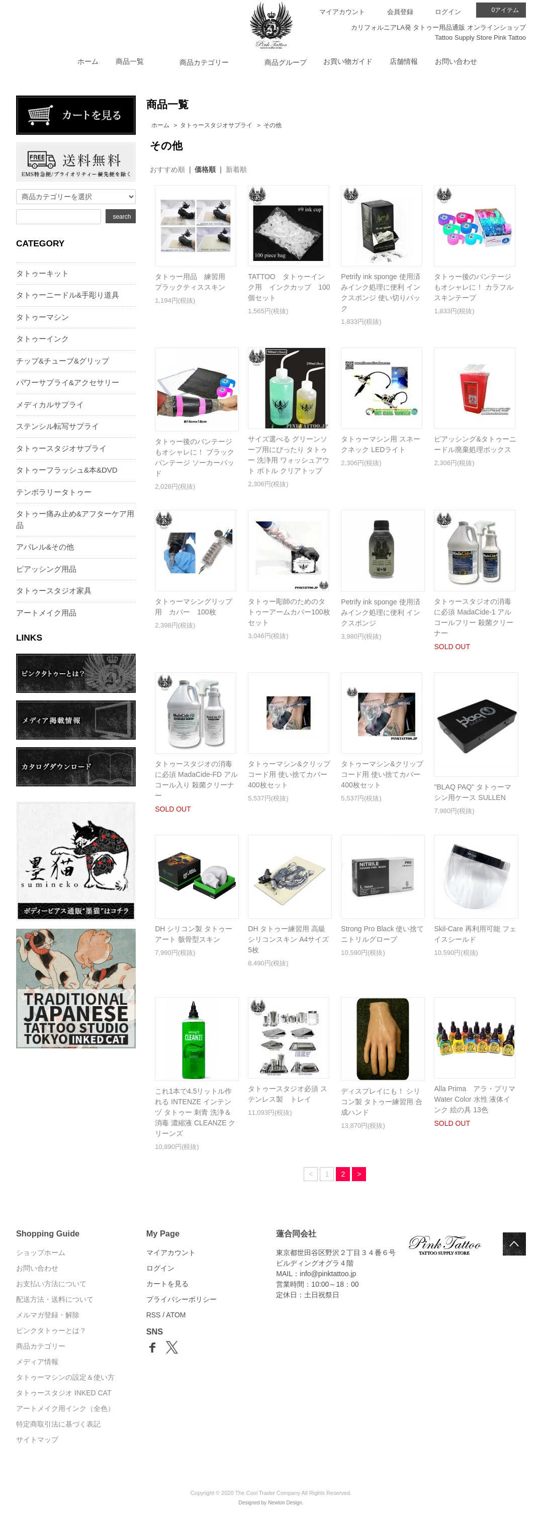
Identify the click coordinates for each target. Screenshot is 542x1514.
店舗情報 (404, 61)
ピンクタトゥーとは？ (51, 1330)
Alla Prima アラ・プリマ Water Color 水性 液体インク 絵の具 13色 (478, 1099)
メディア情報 (37, 1362)
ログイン (448, 12)
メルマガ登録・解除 (47, 1315)
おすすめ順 (167, 169)
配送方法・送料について (55, 1299)
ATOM (176, 1315)
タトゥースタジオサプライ (216, 125)
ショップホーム (40, 1253)
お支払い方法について (51, 1284)
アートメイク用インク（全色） (65, 1408)
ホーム (88, 61)
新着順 (236, 169)
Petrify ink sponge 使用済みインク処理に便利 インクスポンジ (380, 612)
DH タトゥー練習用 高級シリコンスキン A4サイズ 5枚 (288, 939)
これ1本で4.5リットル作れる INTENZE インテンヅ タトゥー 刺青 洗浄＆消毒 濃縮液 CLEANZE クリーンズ (195, 1112)
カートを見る (167, 1284)
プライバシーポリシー (181, 1299)
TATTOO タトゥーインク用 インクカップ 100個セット (289, 287)
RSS (153, 1315)
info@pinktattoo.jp (328, 1274)
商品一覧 (130, 61)
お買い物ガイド (348, 61)
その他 (272, 125)
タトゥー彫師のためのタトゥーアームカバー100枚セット (289, 612)
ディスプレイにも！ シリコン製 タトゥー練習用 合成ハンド (381, 1101)
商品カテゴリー (40, 1346)
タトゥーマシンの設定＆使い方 (65, 1377)
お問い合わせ (456, 61)
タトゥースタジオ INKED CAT (64, 1393)
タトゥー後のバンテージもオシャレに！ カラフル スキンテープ (473, 287)
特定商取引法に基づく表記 (58, 1424)
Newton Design (285, 1502)
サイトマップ (37, 1440)
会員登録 (400, 12)
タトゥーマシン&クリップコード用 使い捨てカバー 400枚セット (289, 774)
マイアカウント (342, 12)
